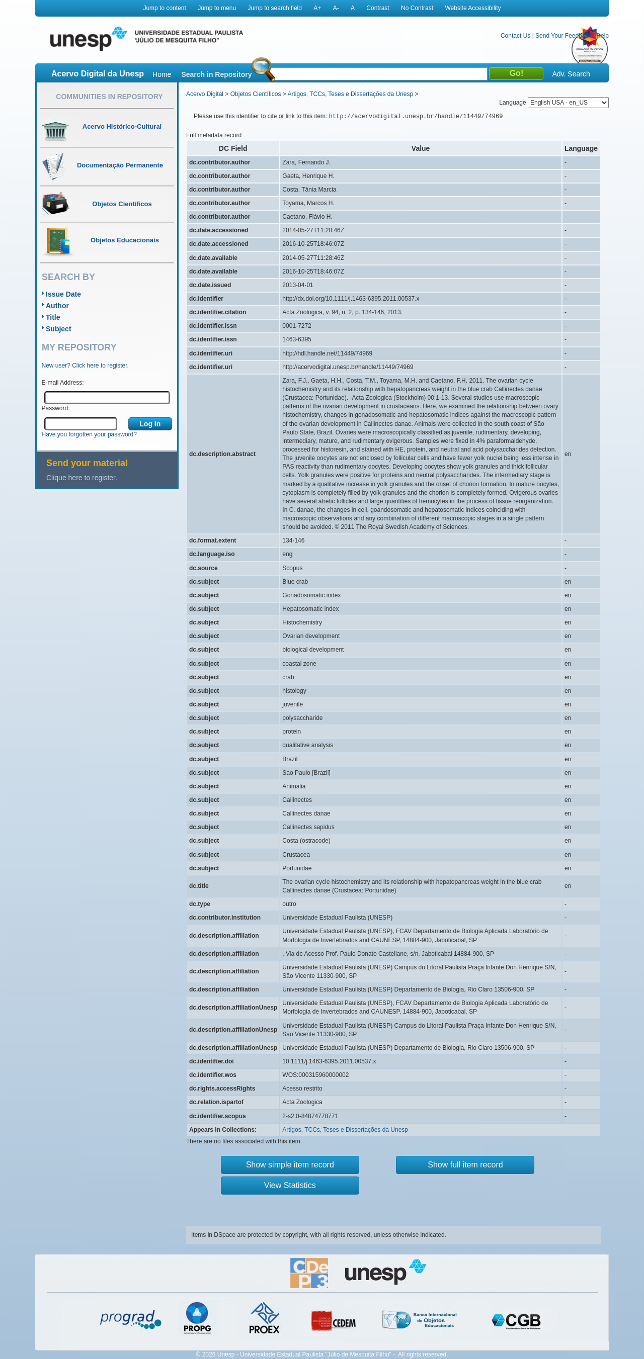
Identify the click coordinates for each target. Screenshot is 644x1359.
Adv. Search (571, 74)
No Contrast (417, 8)
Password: (56, 408)
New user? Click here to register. (85, 365)
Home (161, 74)
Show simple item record (290, 1164)
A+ (317, 8)
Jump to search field (275, 8)
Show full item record (465, 1164)
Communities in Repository (109, 97)
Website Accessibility (473, 8)
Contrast (377, 8)
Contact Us (515, 35)
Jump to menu (217, 8)
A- (336, 8)
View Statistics (290, 1185)
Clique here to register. (81, 478)
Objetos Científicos (255, 94)
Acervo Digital (204, 94)
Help (602, 35)
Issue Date (63, 294)
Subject (58, 329)
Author (57, 306)
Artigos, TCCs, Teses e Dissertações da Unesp (350, 94)
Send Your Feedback (563, 35)
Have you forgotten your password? (89, 434)
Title (53, 317)
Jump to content (164, 8)
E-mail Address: (63, 382)
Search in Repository (216, 74)
